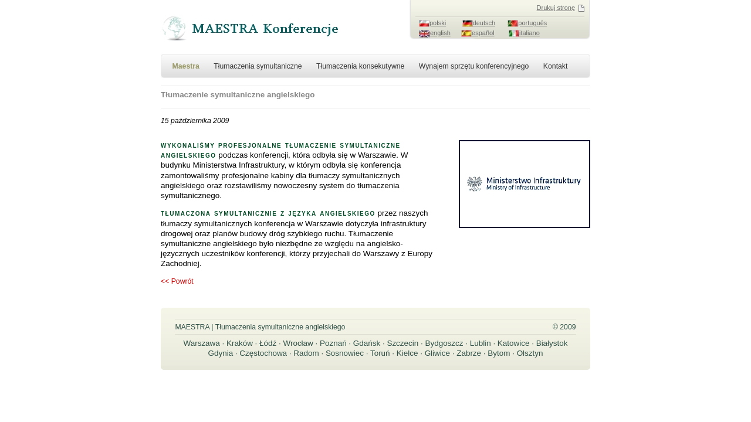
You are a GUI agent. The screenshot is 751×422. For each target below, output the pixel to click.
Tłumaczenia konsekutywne (360, 66)
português (532, 22)
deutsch (484, 22)
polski (437, 22)
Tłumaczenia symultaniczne (258, 66)
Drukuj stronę (556, 7)
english (440, 32)
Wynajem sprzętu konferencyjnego (474, 66)
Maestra (185, 66)
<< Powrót (177, 281)
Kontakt (555, 66)
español (483, 32)
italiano (529, 32)
